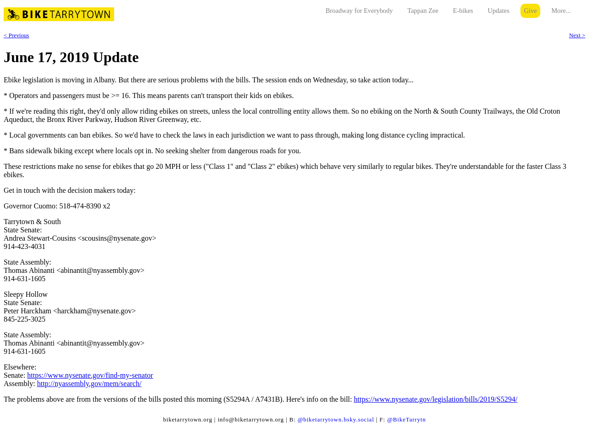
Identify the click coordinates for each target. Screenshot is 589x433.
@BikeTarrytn (406, 419)
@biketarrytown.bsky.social (336, 419)
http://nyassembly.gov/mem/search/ (89, 383)
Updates (498, 10)
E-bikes (463, 10)
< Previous (16, 35)
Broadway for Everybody (359, 10)
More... (561, 10)
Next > (577, 35)
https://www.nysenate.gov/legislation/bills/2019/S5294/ (435, 399)
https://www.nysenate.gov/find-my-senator (90, 375)
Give (530, 10)
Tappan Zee (422, 10)
